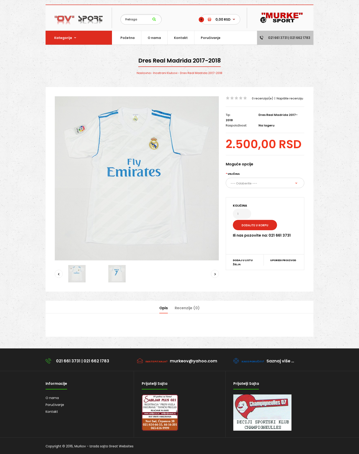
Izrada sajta (99, 446)
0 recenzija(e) (262, 98)
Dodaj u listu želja (243, 262)
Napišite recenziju (290, 98)
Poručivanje (55, 404)
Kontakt (52, 411)
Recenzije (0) (187, 308)
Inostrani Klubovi (165, 73)
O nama (52, 398)
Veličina (234, 174)
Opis (163, 308)
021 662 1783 (96, 361)
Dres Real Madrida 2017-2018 (201, 73)
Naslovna (144, 73)
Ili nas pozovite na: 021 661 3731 (262, 235)
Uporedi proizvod (283, 260)
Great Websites (121, 446)
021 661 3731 (68, 361)
